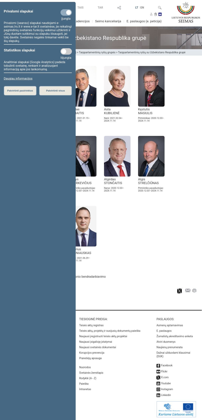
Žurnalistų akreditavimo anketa (174, 336)
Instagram (167, 389)
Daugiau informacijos (18, 78)
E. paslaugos (164, 330)
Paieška (84, 383)
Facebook (166, 365)
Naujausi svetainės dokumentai (97, 347)
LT (136, 7)
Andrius (80, 251)
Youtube (166, 383)
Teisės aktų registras (91, 325)
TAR (100, 7)
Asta (112, 111)
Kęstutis (145, 111)
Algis (148, 181)
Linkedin (166, 395)
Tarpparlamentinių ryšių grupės (97, 52)
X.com (165, 377)
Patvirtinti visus (55, 90)
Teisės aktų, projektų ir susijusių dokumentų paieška (109, 330)
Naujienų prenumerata (169, 347)
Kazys (81, 181)
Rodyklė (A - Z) (87, 378)
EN (142, 7)
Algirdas (113, 181)
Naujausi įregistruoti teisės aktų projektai (103, 336)
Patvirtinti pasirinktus (20, 90)
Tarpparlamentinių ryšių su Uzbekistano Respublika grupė (151, 52)
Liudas (77, 111)
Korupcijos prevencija (91, 352)
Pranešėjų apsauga (90, 358)
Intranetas (85, 389)
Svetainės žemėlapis (91, 372)
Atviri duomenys (165, 341)
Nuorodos (85, 367)
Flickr (164, 371)
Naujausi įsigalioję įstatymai (95, 341)
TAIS (80, 7)
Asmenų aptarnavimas (169, 325)
